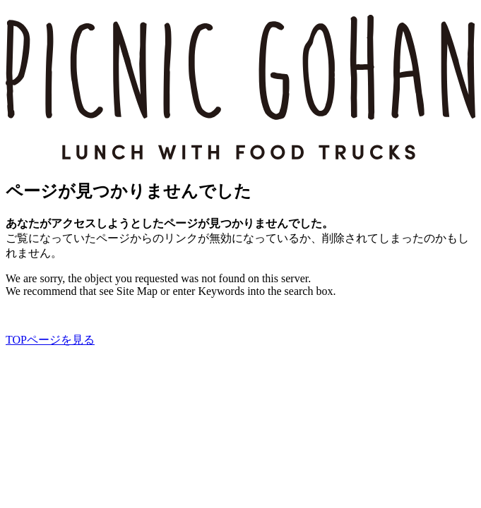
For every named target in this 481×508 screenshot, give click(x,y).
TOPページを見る (50, 340)
